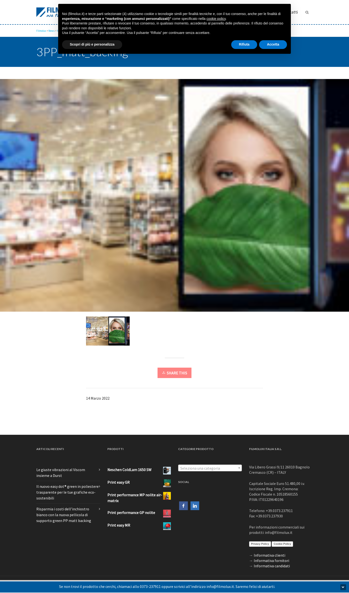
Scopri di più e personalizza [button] (92, 44)
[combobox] (210, 468)
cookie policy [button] (216, 19)
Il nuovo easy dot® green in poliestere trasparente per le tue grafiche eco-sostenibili (67, 492)
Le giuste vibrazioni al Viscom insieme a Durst (60, 472)
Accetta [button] (273, 44)
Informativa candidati (272, 565)
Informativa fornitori (271, 560)
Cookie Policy (282, 543)
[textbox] (210, 468)
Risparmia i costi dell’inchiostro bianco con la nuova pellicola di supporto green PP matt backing (63, 514)
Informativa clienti (269, 555)
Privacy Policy (260, 543)
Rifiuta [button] (244, 44)
